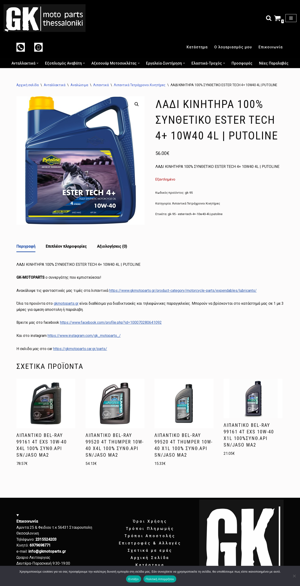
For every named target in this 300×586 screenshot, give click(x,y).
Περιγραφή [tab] (25, 246)
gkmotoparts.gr (66, 303)
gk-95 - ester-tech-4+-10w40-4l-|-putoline (195, 214)
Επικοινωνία (271, 47)
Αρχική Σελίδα (150, 557)
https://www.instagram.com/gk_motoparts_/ (84, 335)
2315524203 (45, 539)
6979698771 (40, 545)
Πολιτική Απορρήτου (160, 579)
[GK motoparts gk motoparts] (45, 18)
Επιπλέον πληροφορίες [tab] (66, 246)
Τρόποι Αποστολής (149, 536)
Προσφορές (242, 63)
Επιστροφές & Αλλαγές (150, 543)
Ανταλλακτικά (54, 85)
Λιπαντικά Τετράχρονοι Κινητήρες (139, 85)
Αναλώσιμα (79, 85)
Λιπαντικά (101, 85)
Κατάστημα (197, 47)
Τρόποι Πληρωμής (150, 528)
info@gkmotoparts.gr (47, 551)
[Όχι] (294, 576)
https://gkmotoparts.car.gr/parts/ (80, 349)
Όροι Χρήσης (150, 521)
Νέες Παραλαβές (274, 63)
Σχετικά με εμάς (150, 550)
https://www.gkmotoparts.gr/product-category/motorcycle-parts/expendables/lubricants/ (183, 290)
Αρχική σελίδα (27, 85)
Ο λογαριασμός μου (233, 47)
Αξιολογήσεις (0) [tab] (112, 246)
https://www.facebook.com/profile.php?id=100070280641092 (111, 322)
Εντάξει (133, 579)
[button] (37, 63)
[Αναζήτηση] (269, 18)
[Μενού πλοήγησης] (290, 18)
